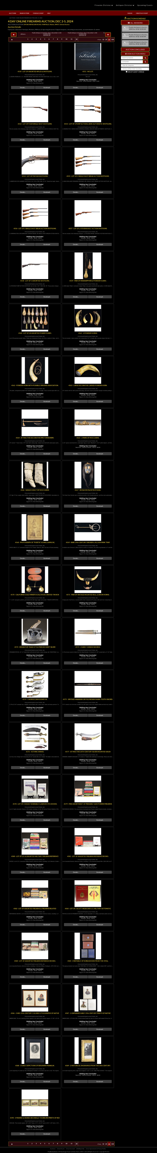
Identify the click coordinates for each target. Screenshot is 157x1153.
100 (112, 39)
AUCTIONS (12, 13)
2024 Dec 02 (46, 34)
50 (109, 39)
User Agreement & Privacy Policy (96, 1148)
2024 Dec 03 (82, 34)
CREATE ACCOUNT (142, 13)
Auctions (52, 1148)
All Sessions (135, 22)
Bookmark (47, 87)
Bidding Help (80, 1148)
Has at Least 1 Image (136, 72)
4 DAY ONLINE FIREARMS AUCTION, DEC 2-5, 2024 (29, 17)
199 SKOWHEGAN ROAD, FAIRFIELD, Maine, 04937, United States (46, 24)
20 (106, 39)
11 (71, 39)
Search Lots (61, 1148)
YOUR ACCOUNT (38, 13)
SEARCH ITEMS (24, 13)
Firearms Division (104, 5)
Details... (23, 87)
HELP (48, 13)
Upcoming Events (145, 5)
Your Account (71, 1148)
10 (103, 39)
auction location (15, 24)
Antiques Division (125, 5)
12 (76, 39)
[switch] (126, 71)
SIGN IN (130, 13)
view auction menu (135, 54)
